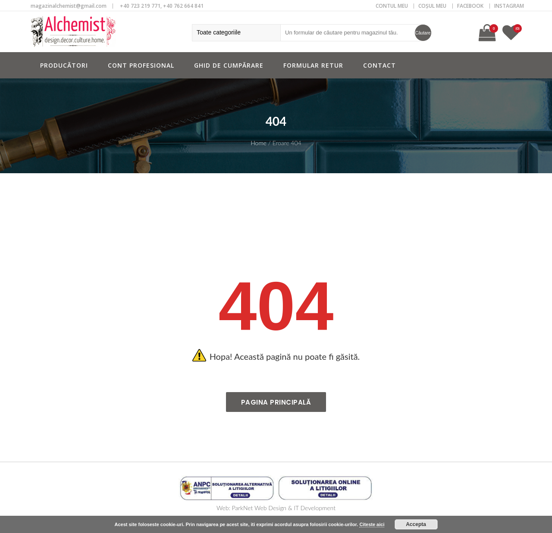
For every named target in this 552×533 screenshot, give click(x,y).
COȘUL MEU (432, 5)
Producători (64, 65)
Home (259, 142)
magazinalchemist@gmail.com (69, 5)
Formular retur (313, 65)
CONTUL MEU (392, 5)
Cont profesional (141, 65)
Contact (379, 65)
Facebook (470, 5)
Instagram (509, 5)
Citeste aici (371, 524)
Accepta (416, 524)
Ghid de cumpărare (228, 65)
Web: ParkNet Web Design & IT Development (276, 507)
